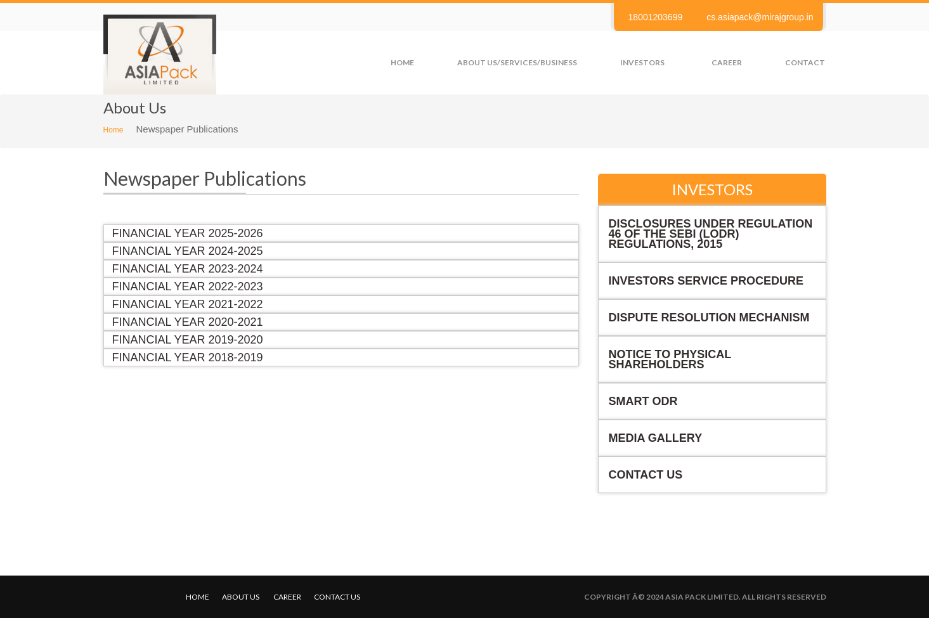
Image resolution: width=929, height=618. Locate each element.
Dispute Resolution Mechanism (709, 317)
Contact (805, 62)
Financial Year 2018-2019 (187, 357)
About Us (240, 597)
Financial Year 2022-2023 (187, 286)
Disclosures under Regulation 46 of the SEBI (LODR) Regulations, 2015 (711, 233)
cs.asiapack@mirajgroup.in (759, 17)
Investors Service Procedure (706, 280)
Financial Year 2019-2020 (187, 339)
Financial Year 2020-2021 (187, 322)
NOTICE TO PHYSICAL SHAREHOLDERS (670, 359)
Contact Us (646, 474)
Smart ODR (643, 401)
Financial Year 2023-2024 (187, 268)
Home (402, 62)
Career (726, 62)
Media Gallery (656, 438)
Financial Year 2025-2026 (187, 233)
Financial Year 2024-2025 (187, 251)
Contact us (337, 597)
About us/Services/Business (517, 62)
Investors (642, 62)
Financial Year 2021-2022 (187, 304)
